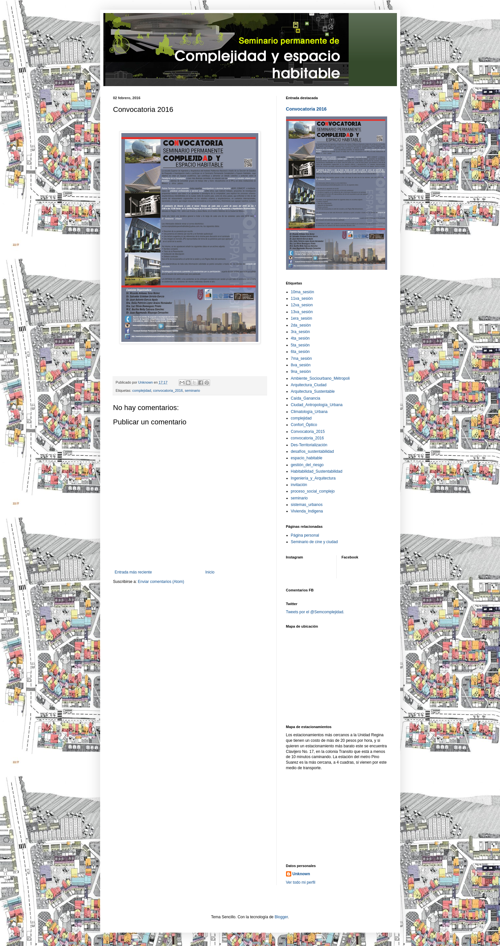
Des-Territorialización (309, 445)
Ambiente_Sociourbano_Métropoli (320, 378)
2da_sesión (301, 325)
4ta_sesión (300, 338)
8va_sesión (301, 365)
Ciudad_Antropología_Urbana (317, 405)
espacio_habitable (307, 458)
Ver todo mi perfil (300, 882)
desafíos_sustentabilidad (312, 451)
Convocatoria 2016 (306, 109)
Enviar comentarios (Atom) (161, 581)
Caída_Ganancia (305, 398)
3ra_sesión (300, 331)
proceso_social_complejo (313, 491)
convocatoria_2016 (168, 390)
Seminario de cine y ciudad (314, 542)
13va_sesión (302, 312)
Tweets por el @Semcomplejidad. (315, 612)
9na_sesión (301, 371)
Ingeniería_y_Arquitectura (313, 478)
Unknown (301, 874)
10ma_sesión (302, 292)
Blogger (281, 917)
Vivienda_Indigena (307, 511)
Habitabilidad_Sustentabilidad (316, 471)
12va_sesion (302, 305)
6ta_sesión (300, 351)
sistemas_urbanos (307, 504)
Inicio (210, 572)
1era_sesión (301, 318)
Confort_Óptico (304, 424)
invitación (299, 484)
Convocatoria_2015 (308, 431)
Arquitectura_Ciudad (308, 385)
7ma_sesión (301, 358)
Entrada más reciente (133, 572)
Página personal (305, 535)
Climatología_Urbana (309, 411)
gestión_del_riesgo (307, 465)
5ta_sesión (300, 345)
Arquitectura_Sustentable (313, 391)
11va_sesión (302, 298)
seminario (192, 390)
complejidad (141, 390)
